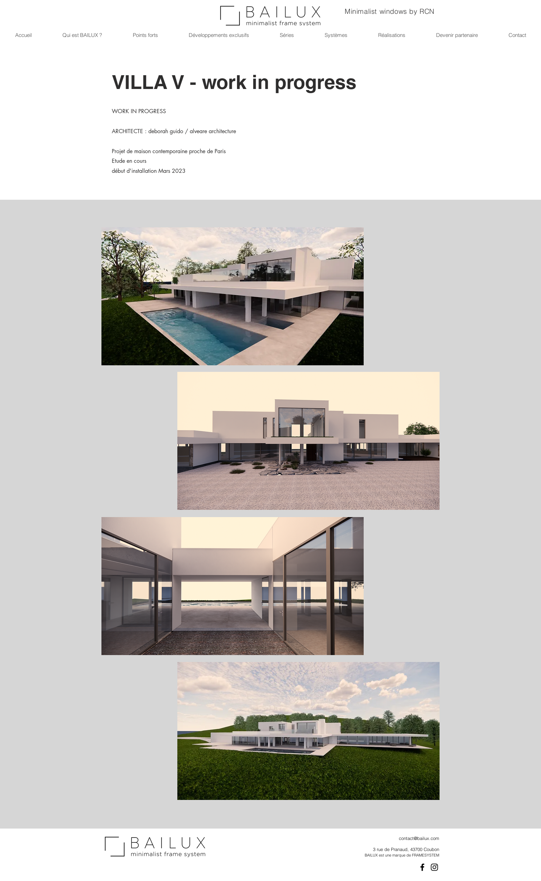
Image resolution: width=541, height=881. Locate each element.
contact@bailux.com (419, 838)
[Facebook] (422, 867)
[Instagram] (434, 867)
